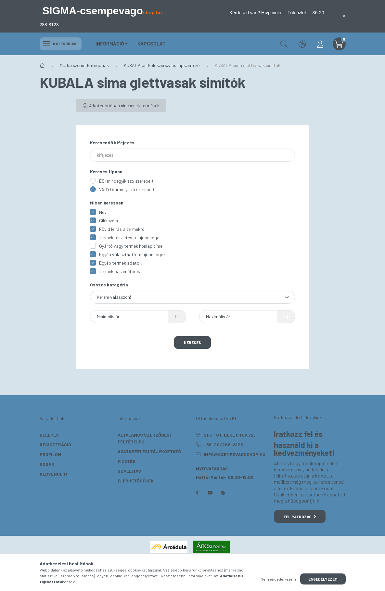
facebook (197, 492)
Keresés (192, 342)
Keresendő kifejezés (112, 142)
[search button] (283, 43)
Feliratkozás (300, 516)
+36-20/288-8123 (223, 444)
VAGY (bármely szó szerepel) (126, 189)
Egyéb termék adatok (120, 263)
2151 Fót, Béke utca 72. (229, 435)
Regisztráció (55, 444)
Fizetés (126, 461)
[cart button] (339, 43)
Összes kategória (109, 284)
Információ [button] (110, 43)
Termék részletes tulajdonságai (129, 237)
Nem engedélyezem (278, 579)
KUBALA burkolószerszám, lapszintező (162, 65)
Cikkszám (108, 220)
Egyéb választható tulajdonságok (132, 254)
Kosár (47, 464)
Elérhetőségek (136, 480)
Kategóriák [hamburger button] (61, 43)
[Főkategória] (42, 65)
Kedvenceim (53, 474)
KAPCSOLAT (151, 43)
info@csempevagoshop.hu (234, 454)
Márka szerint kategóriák (84, 65)
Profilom (50, 454)
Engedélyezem (323, 579)
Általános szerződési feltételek (144, 438)
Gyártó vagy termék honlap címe (130, 246)
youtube (210, 492)
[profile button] (320, 43)
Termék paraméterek (119, 271)
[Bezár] (344, 16)
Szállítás (129, 471)
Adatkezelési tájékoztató (149, 451)
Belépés (49, 435)
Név (103, 212)
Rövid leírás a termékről (122, 229)
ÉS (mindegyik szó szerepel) (126, 181)
